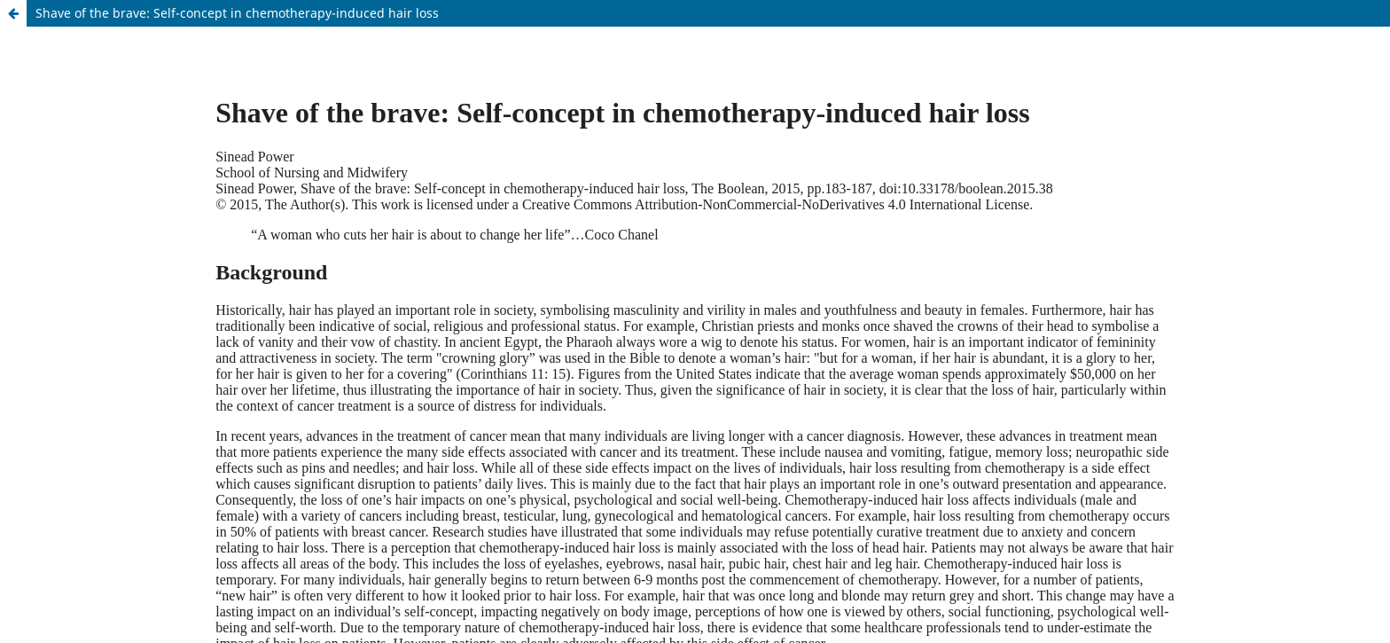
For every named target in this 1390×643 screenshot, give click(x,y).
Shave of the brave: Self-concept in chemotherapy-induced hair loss (237, 12)
